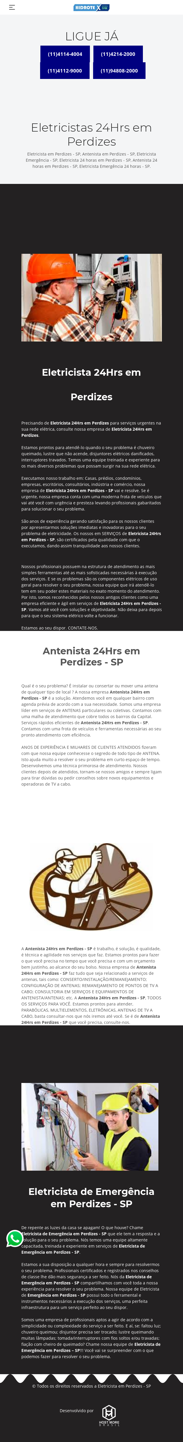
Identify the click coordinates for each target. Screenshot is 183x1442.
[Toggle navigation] (12, 7)
